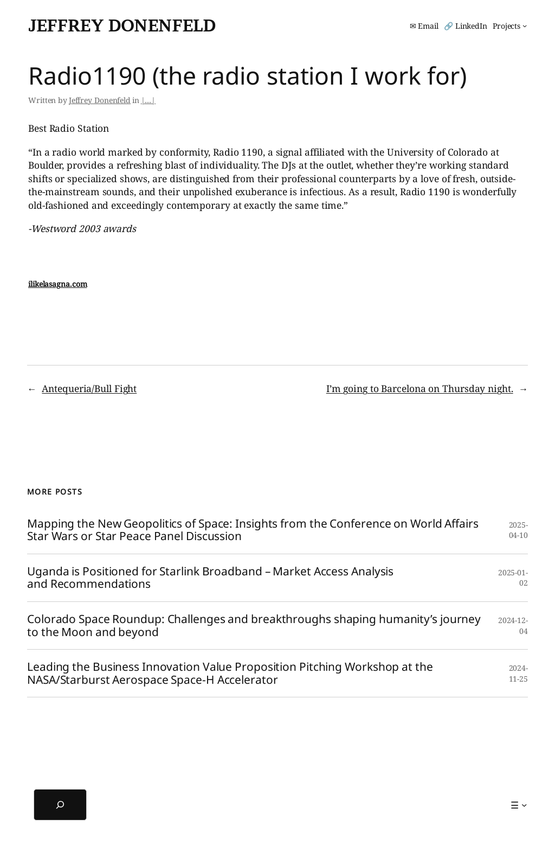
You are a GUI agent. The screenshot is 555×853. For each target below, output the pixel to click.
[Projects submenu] (510, 26)
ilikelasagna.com (57, 284)
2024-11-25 (518, 673)
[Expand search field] (60, 804)
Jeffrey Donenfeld (122, 25)
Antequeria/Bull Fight (89, 388)
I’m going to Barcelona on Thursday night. (419, 388)
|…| (148, 100)
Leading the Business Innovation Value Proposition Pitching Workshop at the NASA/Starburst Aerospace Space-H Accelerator (230, 673)
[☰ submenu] (519, 805)
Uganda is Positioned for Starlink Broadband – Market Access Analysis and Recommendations (210, 578)
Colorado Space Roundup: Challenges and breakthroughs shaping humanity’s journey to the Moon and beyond (254, 625)
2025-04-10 (518, 530)
